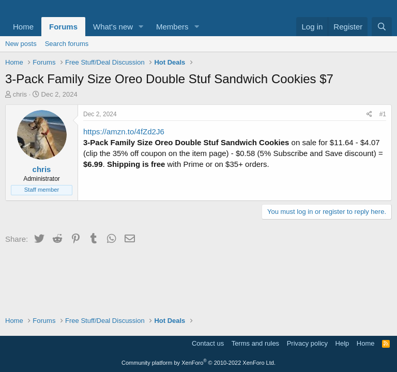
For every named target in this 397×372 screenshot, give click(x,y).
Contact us (208, 343)
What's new (113, 26)
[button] (141, 26)
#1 (382, 114)
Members (172, 26)
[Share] (369, 114)
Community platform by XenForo (198, 363)
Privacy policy (307, 343)
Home (23, 26)
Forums (63, 26)
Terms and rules (255, 343)
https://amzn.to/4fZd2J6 (123, 131)
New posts (21, 44)
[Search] (382, 26)
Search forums (67, 44)
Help (342, 343)
